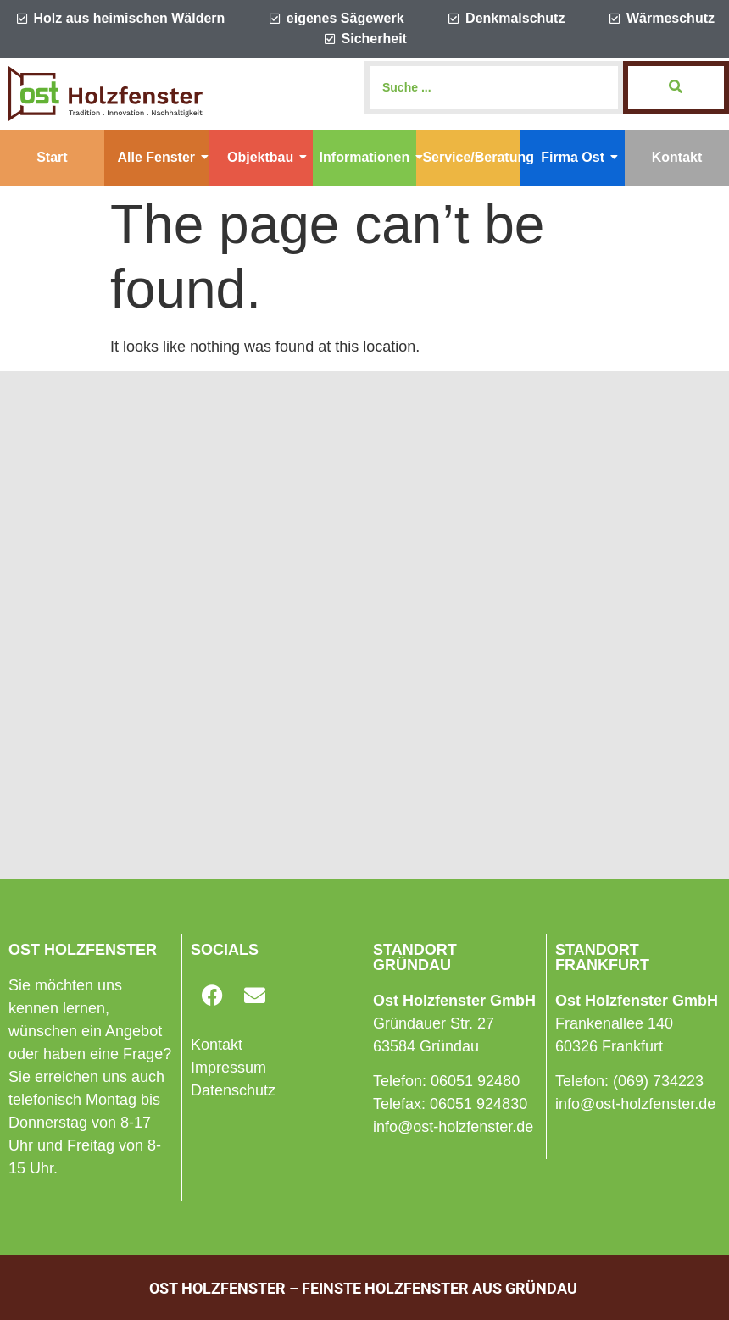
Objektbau (267, 157)
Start (51, 157)
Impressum (228, 1067)
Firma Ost (579, 157)
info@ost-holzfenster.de (453, 1126)
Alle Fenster (162, 157)
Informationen (368, 157)
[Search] (493, 87)
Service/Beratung (471, 157)
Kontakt (677, 157)
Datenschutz (233, 1090)
